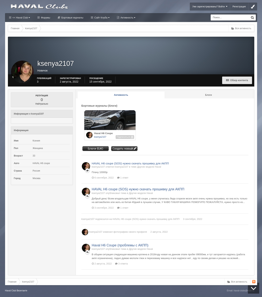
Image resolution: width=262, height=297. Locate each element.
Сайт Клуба (101, 17)
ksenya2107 (100, 137)
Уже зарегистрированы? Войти (210, 6)
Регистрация (239, 6)
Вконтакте (22, 290)
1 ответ (122, 177)
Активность (127, 17)
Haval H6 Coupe (103, 133)
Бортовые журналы (72, 17)
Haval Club (10, 290)
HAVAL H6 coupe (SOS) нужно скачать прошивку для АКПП (130, 163)
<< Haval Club (21, 17)
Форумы (45, 17)
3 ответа (121, 263)
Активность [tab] (121, 94)
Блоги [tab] (208, 94)
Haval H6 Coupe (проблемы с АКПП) (120, 245)
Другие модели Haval (149, 166)
